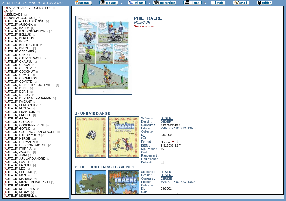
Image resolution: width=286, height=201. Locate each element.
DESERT (167, 118)
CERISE (166, 178)
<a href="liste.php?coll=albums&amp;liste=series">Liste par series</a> (35, 99)
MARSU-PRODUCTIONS (178, 128)
